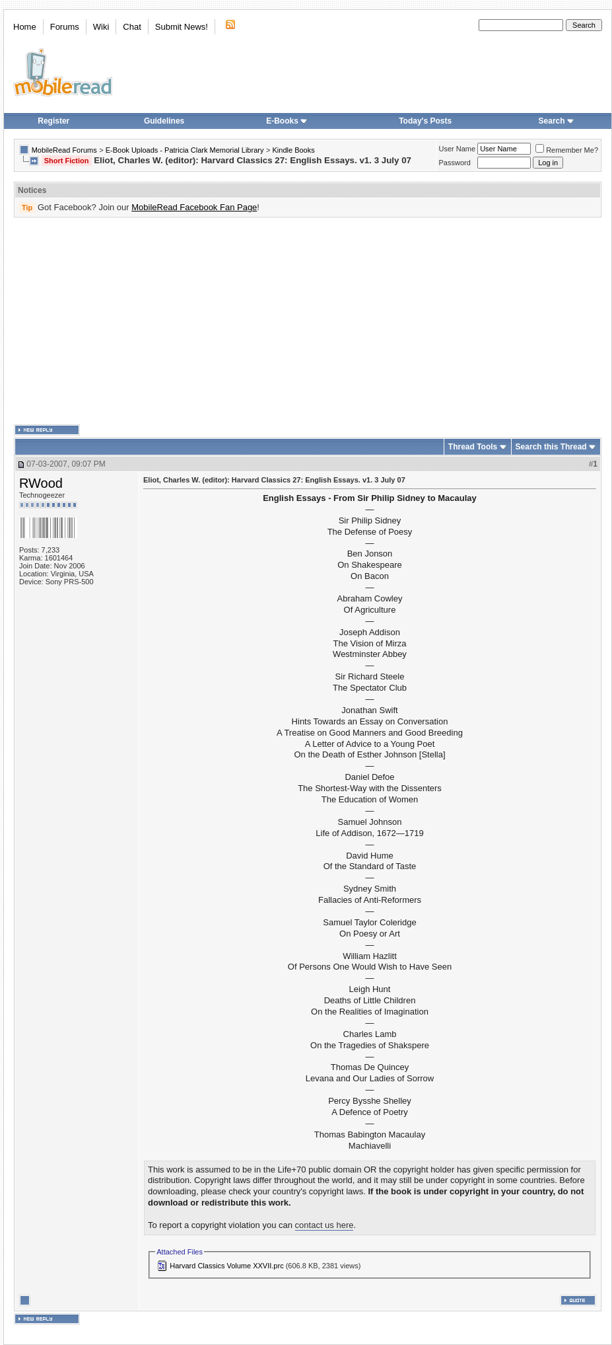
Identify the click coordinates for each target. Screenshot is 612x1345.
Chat (132, 27)
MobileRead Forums (64, 150)
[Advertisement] (250, 321)
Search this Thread (551, 446)
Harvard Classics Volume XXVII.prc (226, 1266)
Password (455, 163)
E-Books (287, 121)
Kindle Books (294, 150)
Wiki (101, 27)
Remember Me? (566, 150)
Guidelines (164, 121)
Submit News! (181, 27)
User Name (457, 149)
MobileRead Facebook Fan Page (194, 207)
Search (556, 121)
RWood (41, 483)
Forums (64, 27)
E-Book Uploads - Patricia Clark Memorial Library (185, 150)
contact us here (324, 1225)
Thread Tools (472, 446)
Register (53, 121)
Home (24, 27)
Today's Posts (425, 121)
